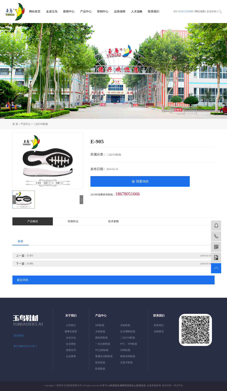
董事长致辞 (71, 331)
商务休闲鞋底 (127, 356)
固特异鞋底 (101, 337)
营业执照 (19, 335)
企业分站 (212, 11)
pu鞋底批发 (140, 385)
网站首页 (34, 11)
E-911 (30, 255)
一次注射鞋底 (102, 344)
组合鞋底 (100, 362)
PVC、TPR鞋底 (128, 344)
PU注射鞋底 (101, 350)
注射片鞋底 (126, 362)
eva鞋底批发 (113, 385)
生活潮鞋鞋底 (127, 331)
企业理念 (71, 344)
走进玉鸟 (51, 11)
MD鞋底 (99, 325)
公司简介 (71, 325)
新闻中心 (68, 11)
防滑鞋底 (100, 368)
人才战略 (136, 11)
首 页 (15, 124)
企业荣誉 (71, 356)
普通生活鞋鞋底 (104, 356)
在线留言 (159, 331)
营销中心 (102, 11)
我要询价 (140, 181)
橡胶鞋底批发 (127, 385)
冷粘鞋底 (125, 325)
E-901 (30, 263)
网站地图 (200, 11)
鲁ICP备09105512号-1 (25, 346)
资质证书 (71, 350)
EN (175, 11)
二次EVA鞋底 (40, 124)
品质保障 (119, 11)
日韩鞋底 (125, 350)
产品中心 (86, 11)
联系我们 (153, 11)
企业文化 (71, 337)
